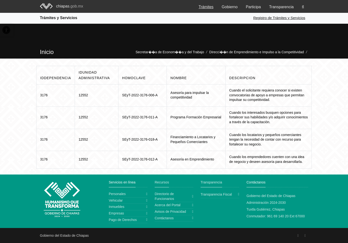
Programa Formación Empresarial (195, 117)
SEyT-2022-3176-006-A (140, 95)
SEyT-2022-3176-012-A (140, 159)
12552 (83, 95)
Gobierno (230, 7)
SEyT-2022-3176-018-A (140, 139)
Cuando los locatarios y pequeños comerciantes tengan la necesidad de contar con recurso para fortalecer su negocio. (265, 139)
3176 (44, 95)
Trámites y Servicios (58, 18)
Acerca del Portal (168, 205)
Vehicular (116, 200)
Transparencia (281, 7)
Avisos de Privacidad (170, 211)
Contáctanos (164, 218)
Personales (117, 194)
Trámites (206, 7)
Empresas (116, 213)
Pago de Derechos (123, 220)
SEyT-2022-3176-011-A (140, 117)
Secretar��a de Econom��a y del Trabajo (170, 52)
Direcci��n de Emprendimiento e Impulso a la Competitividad (256, 52)
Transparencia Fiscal (216, 194)
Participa (253, 7)
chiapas (69, 6)
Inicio (47, 52)
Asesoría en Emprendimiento (192, 159)
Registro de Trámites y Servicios (279, 18)
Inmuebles (116, 207)
